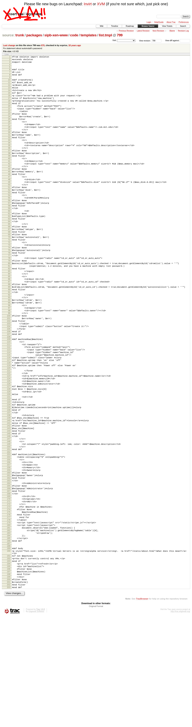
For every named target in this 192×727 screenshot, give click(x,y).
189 (8, 650)
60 (9, 242)
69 (9, 271)
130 (8, 464)
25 (9, 131)
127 (8, 455)
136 (8, 483)
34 (9, 159)
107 (8, 392)
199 (8, 685)
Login (149, 22)
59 (9, 239)
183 (8, 632)
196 (8, 675)
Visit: (114, 40)
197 (8, 678)
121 (8, 436)
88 (9, 331)
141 (8, 499)
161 (8, 562)
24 (9, 128)
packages (34, 35)
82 (9, 312)
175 (8, 607)
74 (9, 287)
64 (9, 255)
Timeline (114, 26)
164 (8, 572)
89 (9, 335)
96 (9, 357)
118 (8, 426)
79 (9, 303)
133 (8, 474)
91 (9, 341)
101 (8, 373)
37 (9, 169)
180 (8, 623)
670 (42, 45)
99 (9, 366)
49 (9, 207)
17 (9, 105)
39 (9, 175)
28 (9, 140)
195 (8, 672)
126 (8, 452)
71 (9, 277)
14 (9, 96)
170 (8, 591)
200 (8, 688)
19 (9, 112)
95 (9, 354)
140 (8, 496)
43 (9, 188)
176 (8, 610)
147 (8, 518)
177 (8, 613)
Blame (172, 31)
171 (8, 594)
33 (9, 156)
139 (8, 493)
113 (8, 410)
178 (8, 616)
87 (9, 328)
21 (9, 118)
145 (8, 512)
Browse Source (148, 26)
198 (8, 681)
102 (8, 376)
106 (8, 389)
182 (8, 629)
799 (120, 35)
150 (8, 528)
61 (9, 245)
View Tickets (167, 26)
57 (9, 233)
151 (8, 531)
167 (8, 581)
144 (8, 509)
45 (9, 194)
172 (8, 597)
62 (9, 249)
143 (8, 506)
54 (9, 223)
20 (9, 115)
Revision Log (183, 31)
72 (9, 280)
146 (8, 515)
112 (8, 407)
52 (9, 217)
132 (8, 471)
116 (8, 420)
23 (9, 124)
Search (183, 26)
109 (8, 397)
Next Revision (158, 31)
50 (9, 210)
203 (8, 697)
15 (9, 99)
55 (9, 226)
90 (9, 338)
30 (9, 147)
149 (8, 525)
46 (9, 198)
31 (9, 150)
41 (9, 182)
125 (8, 448)
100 (8, 370)
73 (9, 284)
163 (8, 569)
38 (9, 172)
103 (8, 379)
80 (9, 306)
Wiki (101, 26)
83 (9, 315)
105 (8, 385)
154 (8, 540)
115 (8, 417)
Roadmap (130, 26)
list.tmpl (105, 35)
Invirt (88, 4)
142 (8, 503)
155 (8, 543)
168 (8, 585)
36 (9, 166)
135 (8, 480)
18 (9, 108)
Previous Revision (126, 31)
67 (9, 264)
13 (9, 93)
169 (8, 588)
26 (9, 134)
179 (8, 620)
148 (8, 522)
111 (8, 404)
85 (9, 322)
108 (8, 395)
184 (8, 635)
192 (8, 662)
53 (9, 220)
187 (8, 645)
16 (9, 102)
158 (8, 553)
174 (8, 604)
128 (8, 458)
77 (9, 296)
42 (9, 185)
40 (9, 179)
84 (9, 319)
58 (9, 236)
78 (9, 300)
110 (8, 401)
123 (8, 442)
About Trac (171, 22)
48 (9, 204)
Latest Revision (143, 31)
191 (8, 659)
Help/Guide (159, 22)
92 (9, 344)
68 (9, 268)
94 (9, 350)
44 (9, 191)
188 (8, 647)
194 (8, 669)
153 (8, 537)
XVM (101, 4)
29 (9, 144)
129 (8, 461)
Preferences (184, 22)
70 (9, 274)
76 (9, 293)
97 (9, 360)
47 (9, 201)
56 (9, 229)
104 (8, 382)
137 (8, 487)
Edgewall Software (36, 722)
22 (9, 121)
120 (8, 432)
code (74, 35)
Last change (9, 45)
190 (8, 653)
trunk (19, 35)
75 (9, 290)
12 (9, 89)
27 (9, 137)
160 (8, 559)
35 (9, 163)
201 (8, 691)
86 (9, 325)
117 (8, 423)
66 (9, 261)
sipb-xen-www (56, 35)
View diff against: (177, 41)
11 (9, 86)
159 (8, 556)
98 (9, 363)
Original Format (96, 717)
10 (9, 83)
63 (9, 252)
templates (88, 35)
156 (8, 546)
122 (8, 439)
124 (8, 445)
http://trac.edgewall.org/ (180, 722)
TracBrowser (142, 709)
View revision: (145, 41)
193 (8, 665)
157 (8, 550)
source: (8, 35)
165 (8, 575)
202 (8, 694)
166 (8, 578)
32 (9, 153)
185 (8, 639)
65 (9, 258)
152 (8, 534)
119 (8, 429)
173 (8, 600)
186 (8, 642)
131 (8, 468)
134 (8, 477)
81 (9, 309)
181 (8, 626)
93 (9, 347)
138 (8, 490)
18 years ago (74, 45)
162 (8, 565)
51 (9, 214)
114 (8, 413)
